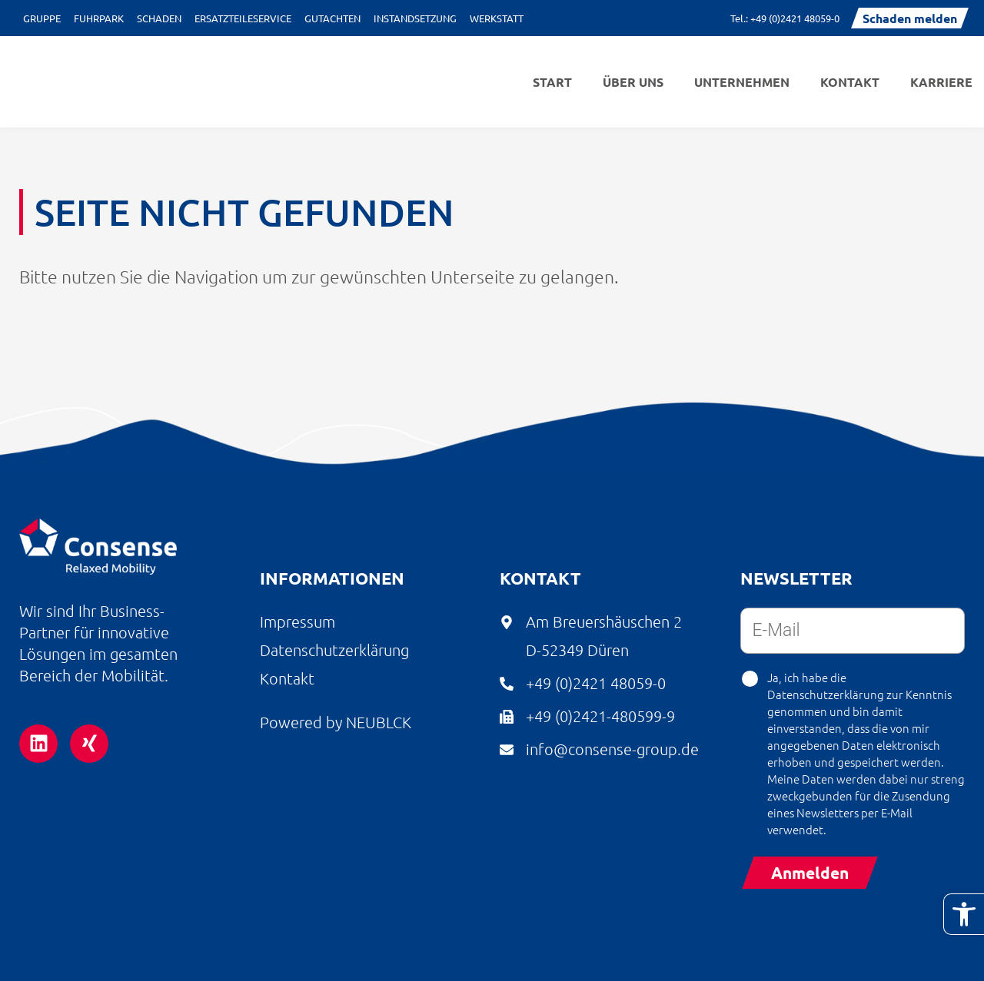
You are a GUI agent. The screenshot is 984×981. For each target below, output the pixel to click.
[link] (963, 914)
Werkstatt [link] (497, 18)
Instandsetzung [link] (415, 18)
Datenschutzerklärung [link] (825, 694)
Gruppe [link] (42, 18)
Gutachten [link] (332, 18)
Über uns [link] (633, 82)
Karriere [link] (941, 82)
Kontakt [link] (849, 82)
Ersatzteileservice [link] (242, 18)
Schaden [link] (159, 18)
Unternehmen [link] (742, 82)
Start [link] (552, 82)
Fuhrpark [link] (99, 18)
